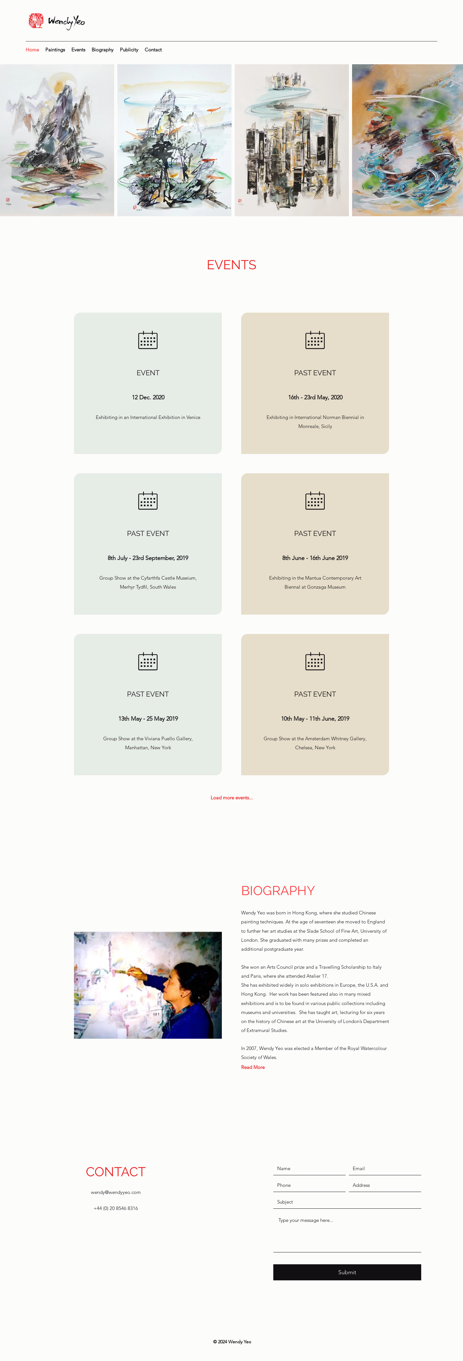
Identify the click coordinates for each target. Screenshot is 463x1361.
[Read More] (253, 1067)
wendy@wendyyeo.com (116, 1192)
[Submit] (347, 1272)
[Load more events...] (232, 797)
